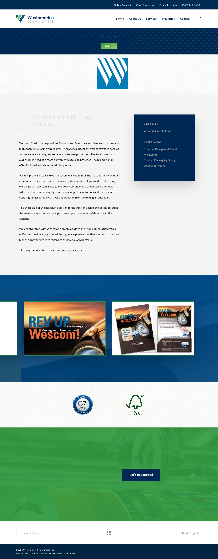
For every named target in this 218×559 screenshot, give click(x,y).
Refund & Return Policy (42, 553)
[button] (109, 46)
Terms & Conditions (65, 553)
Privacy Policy (22, 553)
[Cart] (201, 18)
